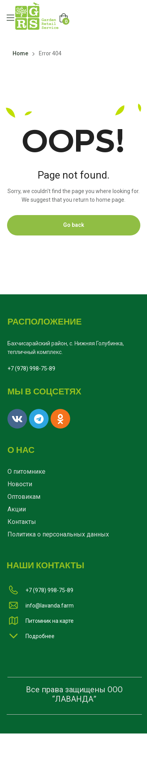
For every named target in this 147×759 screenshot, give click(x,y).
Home (20, 53)
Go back (73, 225)
